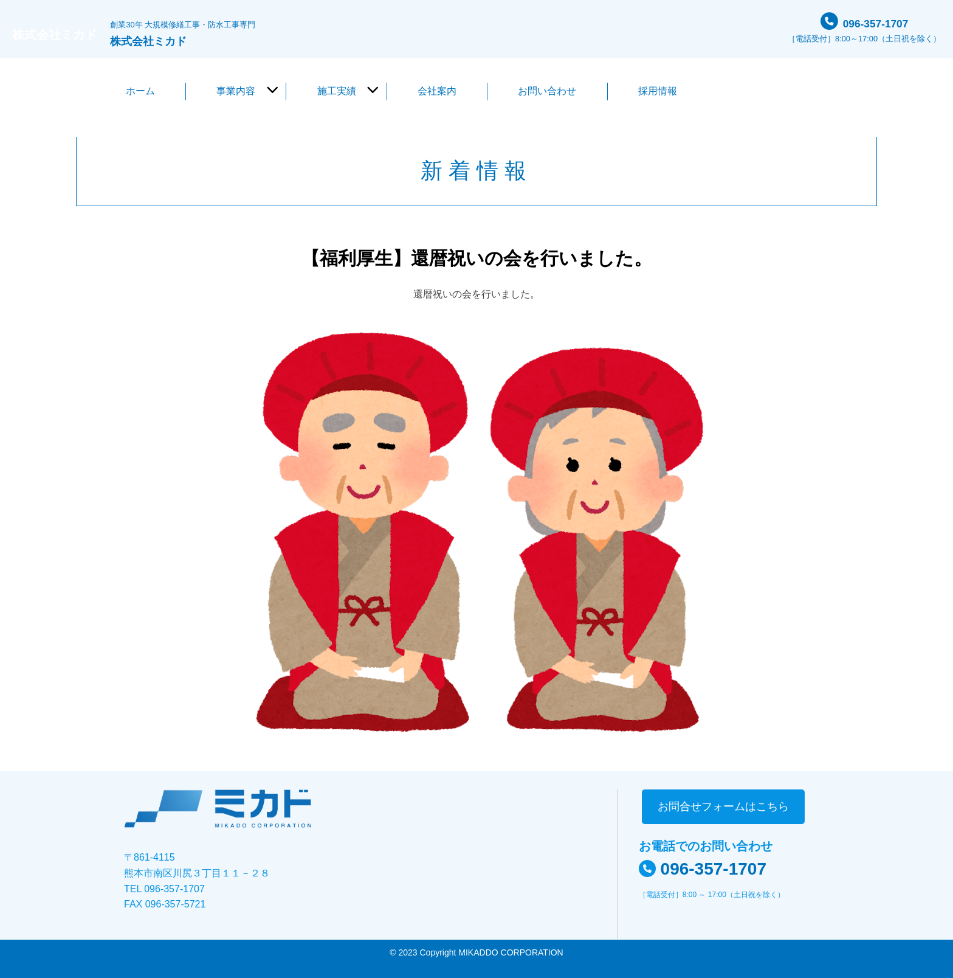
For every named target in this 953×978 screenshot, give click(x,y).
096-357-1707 (875, 21)
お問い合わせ (547, 91)
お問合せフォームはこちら (723, 806)
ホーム (140, 91)
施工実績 (336, 91)
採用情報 (657, 91)
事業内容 (235, 91)
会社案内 (437, 91)
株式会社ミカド (68, 34)
